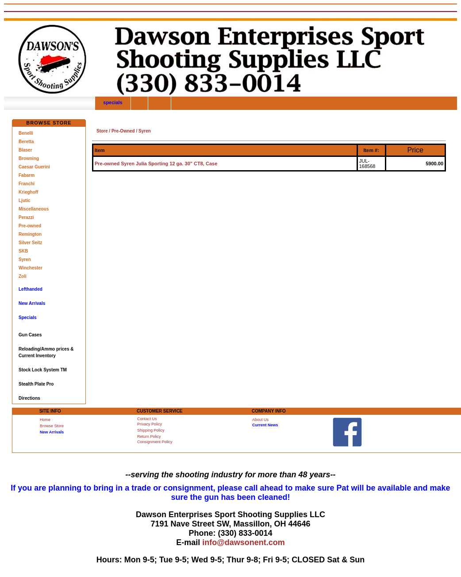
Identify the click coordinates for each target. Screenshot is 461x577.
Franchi (27, 183)
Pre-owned (30, 225)
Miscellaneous (34, 209)
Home (45, 419)
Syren (25, 259)
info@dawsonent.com (243, 542)
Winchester (30, 267)
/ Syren (143, 131)
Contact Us (147, 419)
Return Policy (149, 436)
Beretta (26, 141)
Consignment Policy (155, 442)
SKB (23, 251)
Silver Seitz (30, 242)
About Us (260, 419)
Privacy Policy (149, 424)
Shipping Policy (151, 430)
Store (102, 131)
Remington (30, 234)
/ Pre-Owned (121, 131)
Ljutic (25, 200)
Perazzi (26, 217)
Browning (29, 158)
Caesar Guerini (34, 166)
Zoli (23, 276)
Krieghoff (28, 192)
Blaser (25, 150)
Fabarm (27, 175)
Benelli (26, 133)
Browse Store (52, 426)
